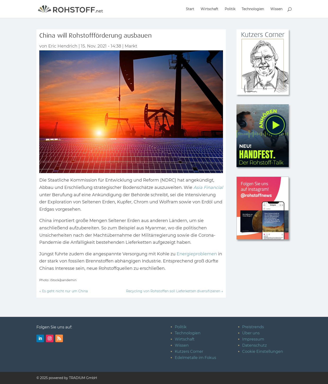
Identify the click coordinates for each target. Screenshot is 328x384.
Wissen (276, 9)
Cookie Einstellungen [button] (262, 351)
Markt (131, 46)
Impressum (253, 339)
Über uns (251, 333)
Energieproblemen (197, 254)
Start (190, 9)
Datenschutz (254, 345)
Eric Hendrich (62, 46)
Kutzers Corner (189, 351)
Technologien (253, 9)
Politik (230, 9)
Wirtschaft (209, 9)
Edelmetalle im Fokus (195, 357)
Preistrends (253, 327)
